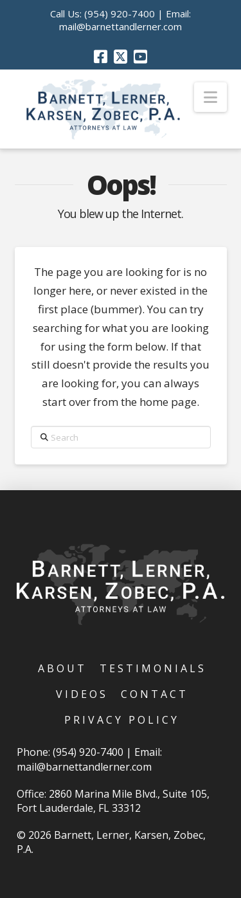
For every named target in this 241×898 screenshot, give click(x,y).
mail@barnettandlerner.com (120, 26)
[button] (210, 97)
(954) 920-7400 (119, 13)
